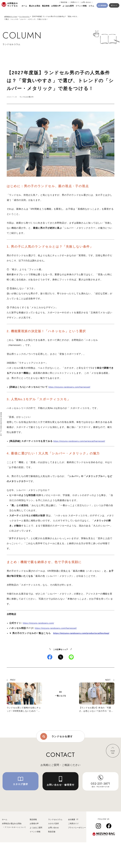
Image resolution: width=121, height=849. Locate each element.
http (55, 633)
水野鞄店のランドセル (12, 16)
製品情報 (33, 826)
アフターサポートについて (15, 834)
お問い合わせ (53, 834)
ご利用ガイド (73, 830)
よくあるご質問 (36, 834)
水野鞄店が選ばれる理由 (11, 830)
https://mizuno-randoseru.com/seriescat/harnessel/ (81, 441)
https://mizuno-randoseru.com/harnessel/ (71, 387)
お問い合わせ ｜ (87, 2)
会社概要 (71, 826)
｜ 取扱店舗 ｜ (64, 2)
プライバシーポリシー (77, 834)
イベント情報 (35, 838)
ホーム (4, 826)
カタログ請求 (53, 830)
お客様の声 (34, 830)
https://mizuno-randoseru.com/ (40, 623)
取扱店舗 (51, 838)
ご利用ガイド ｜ (75, 2)
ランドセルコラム (28, 16)
